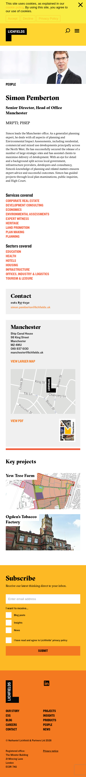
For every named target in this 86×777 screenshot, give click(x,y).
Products (49, 720)
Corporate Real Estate (22, 201)
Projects (49, 711)
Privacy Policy (48, 18)
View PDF (17, 421)
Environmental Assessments (27, 214)
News (17, 630)
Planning (12, 236)
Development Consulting (24, 205)
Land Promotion (18, 227)
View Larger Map (23, 361)
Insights (18, 622)
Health (11, 256)
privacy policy (59, 640)
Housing (12, 265)
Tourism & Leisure (19, 278)
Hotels (11, 261)
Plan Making (15, 232)
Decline (28, 18)
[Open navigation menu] (77, 30)
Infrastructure (18, 269)
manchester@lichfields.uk (27, 352)
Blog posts (19, 615)
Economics (14, 210)
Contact (11, 729)
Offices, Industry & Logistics (27, 274)
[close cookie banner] (81, 5)
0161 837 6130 (20, 302)
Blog (9, 720)
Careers (11, 725)
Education (13, 251)
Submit (43, 650)
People (47, 725)
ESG (8, 715)
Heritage (12, 223)
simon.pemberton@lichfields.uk (30, 307)
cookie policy (14, 7)
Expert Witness (17, 219)
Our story (12, 711)
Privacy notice (50, 751)
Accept (12, 18)
